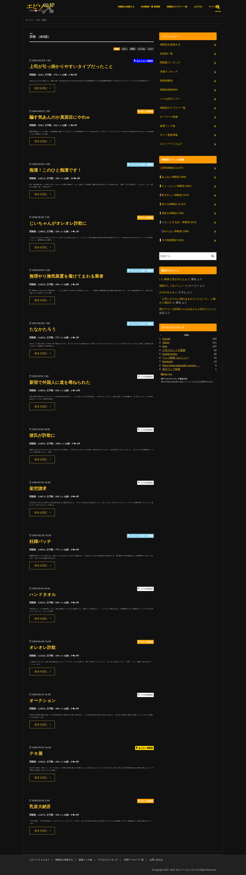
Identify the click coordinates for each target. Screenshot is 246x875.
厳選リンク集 (167, 125)
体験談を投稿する (126, 6)
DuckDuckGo (169, 354)
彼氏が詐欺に (42, 435)
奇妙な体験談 (173, 213)
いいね (141, 49)
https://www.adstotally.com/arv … (180, 365)
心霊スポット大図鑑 (173, 350)
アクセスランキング (108, 859)
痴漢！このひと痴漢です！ (55, 170)
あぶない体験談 (174, 177)
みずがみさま (167, 292)
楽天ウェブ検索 (171, 369)
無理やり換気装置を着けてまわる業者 (66, 276)
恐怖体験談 (172, 167)
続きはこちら (166, 374)
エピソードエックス (186, 870)
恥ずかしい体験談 (175, 195)
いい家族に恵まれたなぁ (173, 279)
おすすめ (198, 6)
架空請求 (37, 488)
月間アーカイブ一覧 (134, 859)
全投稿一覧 (166, 53)
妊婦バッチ (40, 541)
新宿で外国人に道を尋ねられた (59, 382)
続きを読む (41, 88)
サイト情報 (214, 6)
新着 (117, 49)
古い (124, 49)
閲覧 (133, 49)
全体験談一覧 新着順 (150, 6)
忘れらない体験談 (175, 231)
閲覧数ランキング (170, 62)
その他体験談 (173, 240)
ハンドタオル (42, 594)
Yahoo (165, 342)
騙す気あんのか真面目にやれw (59, 117)
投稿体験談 (166, 80)
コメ (150, 49)
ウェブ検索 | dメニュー (175, 357)
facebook (167, 361)
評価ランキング (169, 71)
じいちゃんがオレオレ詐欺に (58, 223)
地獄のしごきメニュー (172, 285)
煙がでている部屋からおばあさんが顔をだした (186, 309)
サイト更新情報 (169, 135)
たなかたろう (42, 329)
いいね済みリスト (170, 98)
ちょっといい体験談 (176, 186)
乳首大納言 (40, 806)
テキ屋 (36, 753)
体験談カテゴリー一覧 (177, 6)
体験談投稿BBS (169, 89)
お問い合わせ (156, 859)
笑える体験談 (174, 204)
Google (166, 338)
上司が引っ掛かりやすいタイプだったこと (71, 66)
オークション (42, 700)
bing (164, 346)
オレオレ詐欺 (42, 647)
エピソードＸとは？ (171, 143)
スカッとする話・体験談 (179, 222)
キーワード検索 (169, 116)
